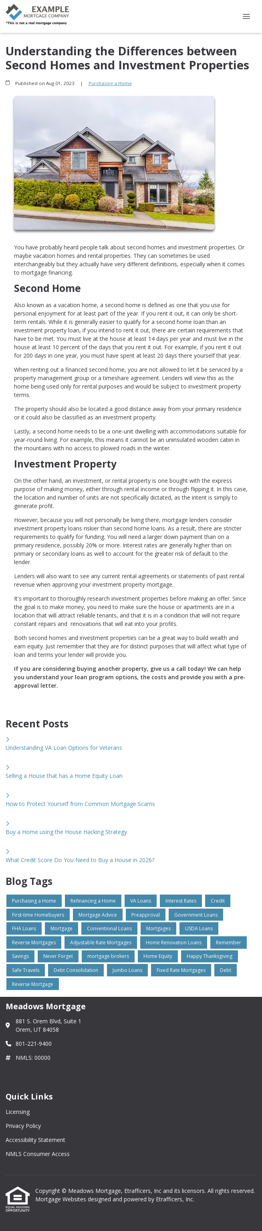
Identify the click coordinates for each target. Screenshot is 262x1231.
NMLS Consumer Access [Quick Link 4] (38, 1154)
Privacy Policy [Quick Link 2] (23, 1126)
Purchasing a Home (110, 83)
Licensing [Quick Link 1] (18, 1112)
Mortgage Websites (61, 1199)
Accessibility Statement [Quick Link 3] (35, 1140)
